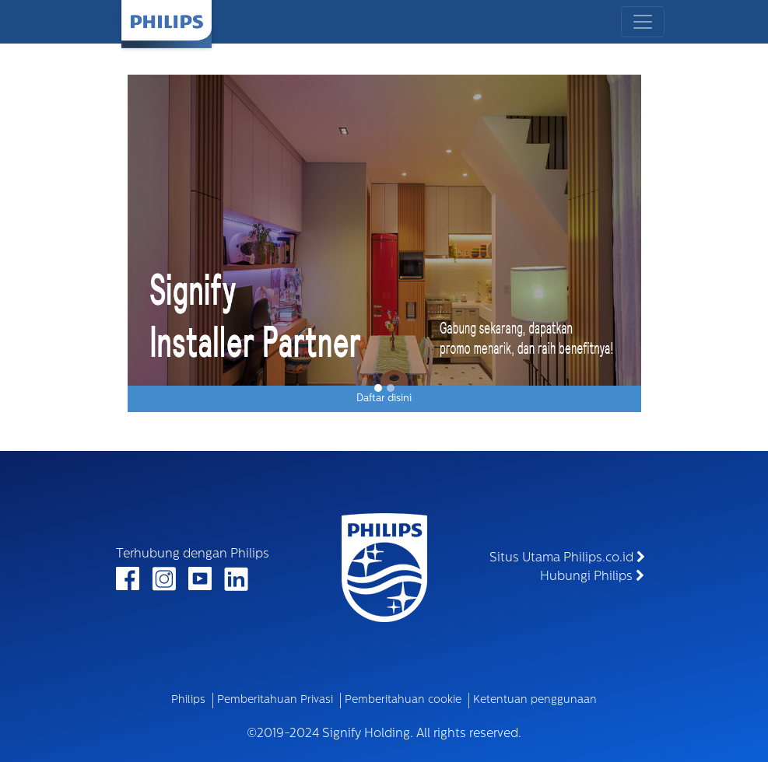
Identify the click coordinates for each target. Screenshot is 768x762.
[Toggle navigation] (643, 21)
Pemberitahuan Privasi (275, 700)
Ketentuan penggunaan (535, 700)
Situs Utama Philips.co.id (567, 558)
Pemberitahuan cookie (403, 700)
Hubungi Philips (592, 576)
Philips (188, 700)
